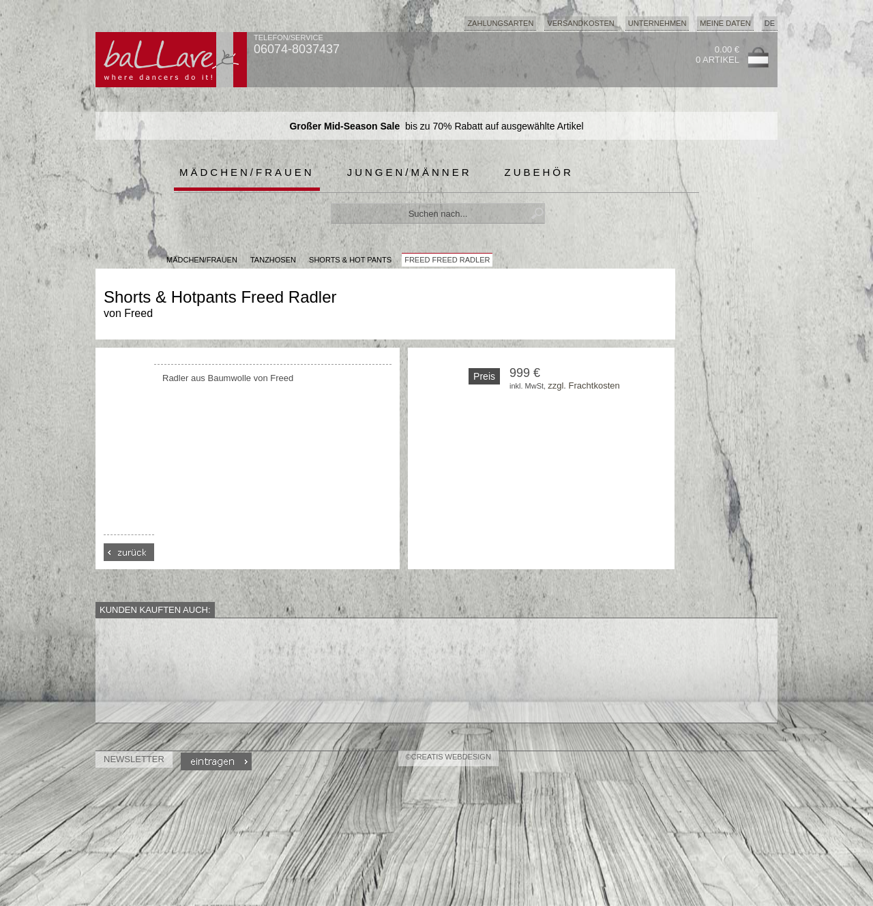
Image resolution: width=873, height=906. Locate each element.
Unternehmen (657, 23)
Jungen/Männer (409, 172)
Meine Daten (725, 23)
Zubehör (539, 172)
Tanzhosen (273, 260)
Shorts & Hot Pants (350, 260)
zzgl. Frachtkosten (584, 385)
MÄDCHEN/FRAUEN (201, 260)
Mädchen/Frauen (246, 172)
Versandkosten (580, 23)
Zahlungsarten (500, 23)
